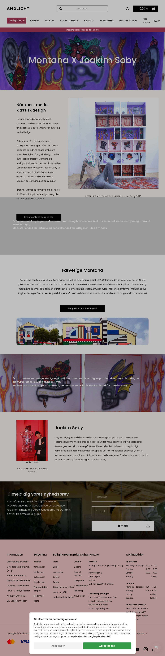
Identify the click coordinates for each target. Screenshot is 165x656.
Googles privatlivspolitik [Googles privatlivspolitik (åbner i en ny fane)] (99, 636)
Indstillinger (58, 645)
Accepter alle (107, 645)
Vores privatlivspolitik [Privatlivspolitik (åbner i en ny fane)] (77, 636)
